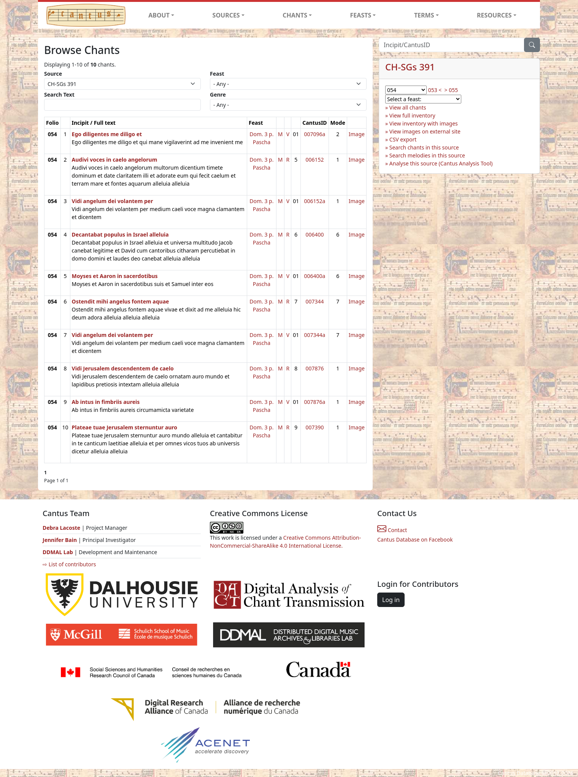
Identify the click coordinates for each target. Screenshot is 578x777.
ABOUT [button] (159, 15)
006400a (314, 276)
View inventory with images (423, 123)
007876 (314, 368)
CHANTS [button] (295, 15)
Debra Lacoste (61, 527)
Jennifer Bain (60, 539)
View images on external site (424, 131)
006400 (314, 234)
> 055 (451, 90)
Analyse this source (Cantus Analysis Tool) (441, 163)
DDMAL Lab (58, 552)
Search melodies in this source (427, 155)
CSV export (403, 139)
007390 (314, 427)
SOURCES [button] (226, 15)
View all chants (407, 107)
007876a (314, 401)
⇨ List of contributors (69, 564)
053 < (435, 90)
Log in (391, 600)
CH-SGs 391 (410, 66)
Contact (392, 530)
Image (357, 134)
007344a (314, 334)
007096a (314, 134)
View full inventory (412, 115)
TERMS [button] (424, 15)
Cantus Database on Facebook (415, 539)
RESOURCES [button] (494, 15)
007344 (314, 301)
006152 (314, 159)
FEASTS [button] (361, 15)
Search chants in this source (424, 147)
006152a (314, 201)
